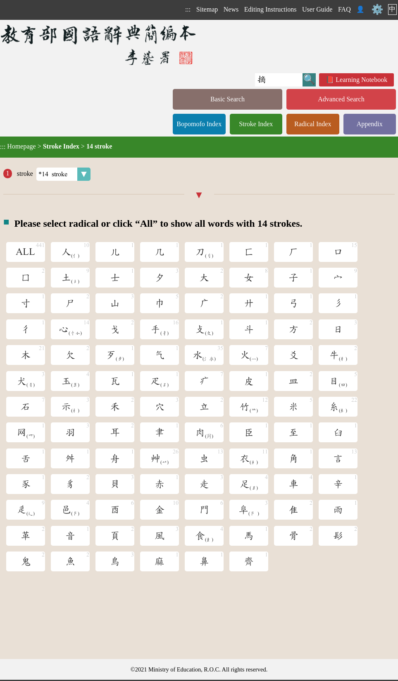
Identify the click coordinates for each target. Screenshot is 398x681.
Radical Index (312, 123)
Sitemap (207, 9)
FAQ (344, 9)
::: (188, 9)
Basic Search (227, 99)
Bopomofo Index (199, 123)
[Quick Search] (279, 79)
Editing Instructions (270, 9)
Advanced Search (341, 99)
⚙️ (377, 9)
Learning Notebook (361, 79)
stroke (53, 174)
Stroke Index (256, 123)
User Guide (317, 9)
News (231, 9)
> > (56, 146)
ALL (25, 252)
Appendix (370, 123)
